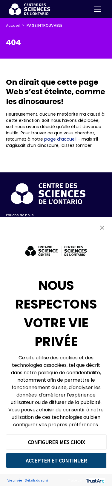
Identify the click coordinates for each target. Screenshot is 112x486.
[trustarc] (94, 480)
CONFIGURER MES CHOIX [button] (56, 442)
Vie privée (14, 480)
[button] (102, 228)
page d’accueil (60, 139)
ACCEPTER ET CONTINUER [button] (56, 460)
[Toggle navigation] (97, 9)
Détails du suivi (36, 480)
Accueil (13, 25)
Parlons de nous (20, 215)
